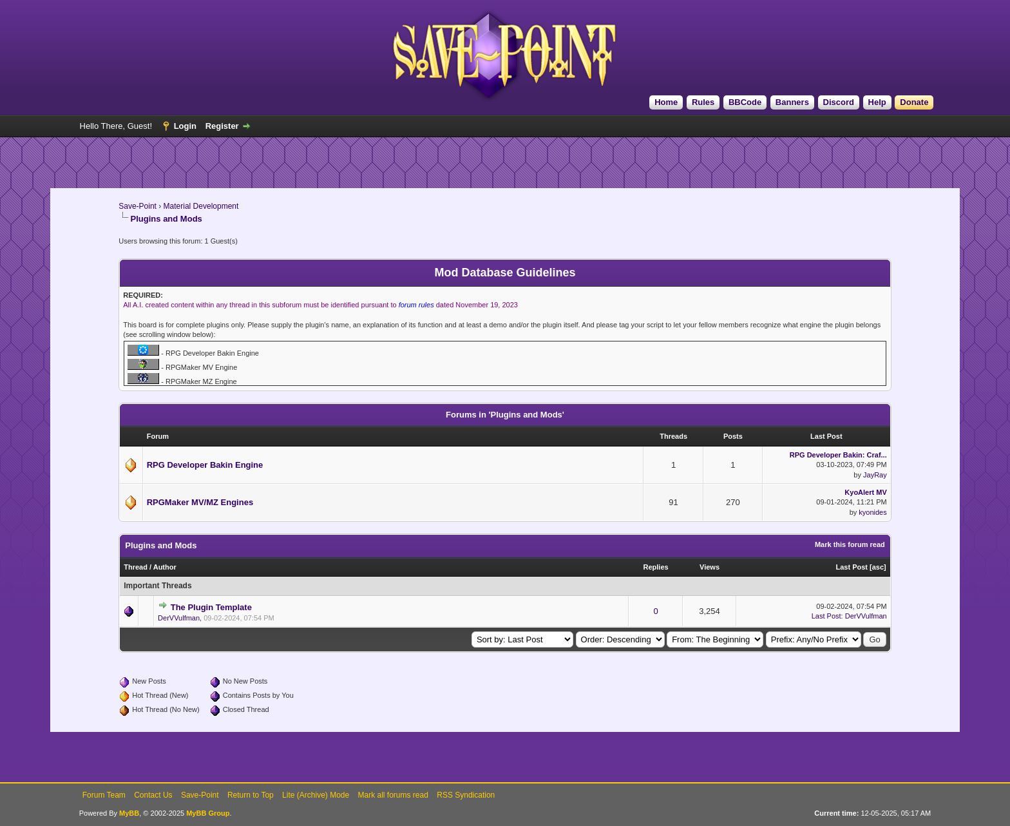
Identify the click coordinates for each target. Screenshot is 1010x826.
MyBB (129, 813)
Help (877, 102)
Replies (656, 567)
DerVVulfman (179, 618)
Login (185, 126)
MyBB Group (207, 813)
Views (709, 567)
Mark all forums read (393, 795)
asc (878, 567)
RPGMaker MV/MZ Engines (200, 502)
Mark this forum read (850, 544)
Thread (136, 567)
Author (164, 567)
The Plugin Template (211, 607)
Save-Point (138, 206)
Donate (914, 102)
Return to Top (250, 795)
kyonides (872, 512)
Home (666, 102)
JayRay (875, 475)
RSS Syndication (466, 795)
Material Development (201, 206)
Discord (838, 102)
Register (222, 126)
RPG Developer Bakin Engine (205, 465)
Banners (792, 102)
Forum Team (104, 795)
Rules (703, 102)
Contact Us (153, 795)
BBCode (745, 102)
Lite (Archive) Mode (315, 795)
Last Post (851, 567)
